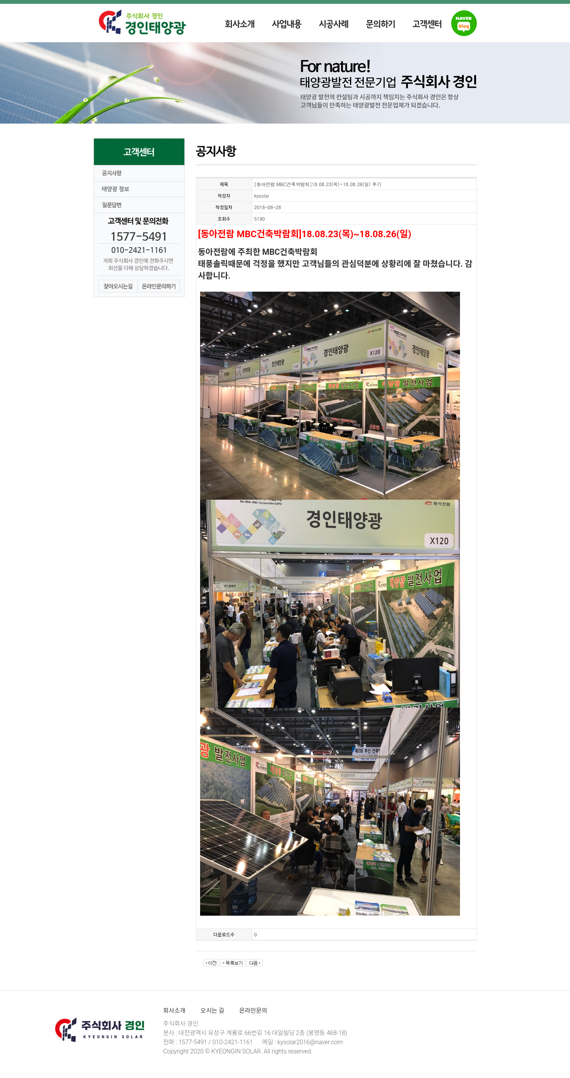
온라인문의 (253, 1010)
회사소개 (174, 1010)
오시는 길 (212, 1010)
